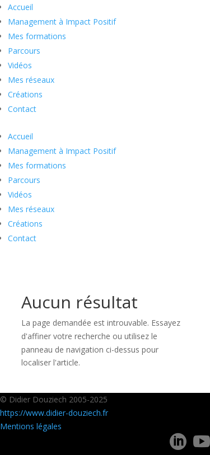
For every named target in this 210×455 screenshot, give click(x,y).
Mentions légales (31, 426)
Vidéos (20, 65)
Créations (25, 94)
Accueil (20, 7)
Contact (22, 109)
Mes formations (37, 36)
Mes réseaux (31, 79)
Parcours (24, 50)
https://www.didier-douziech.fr (54, 412)
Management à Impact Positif (62, 21)
